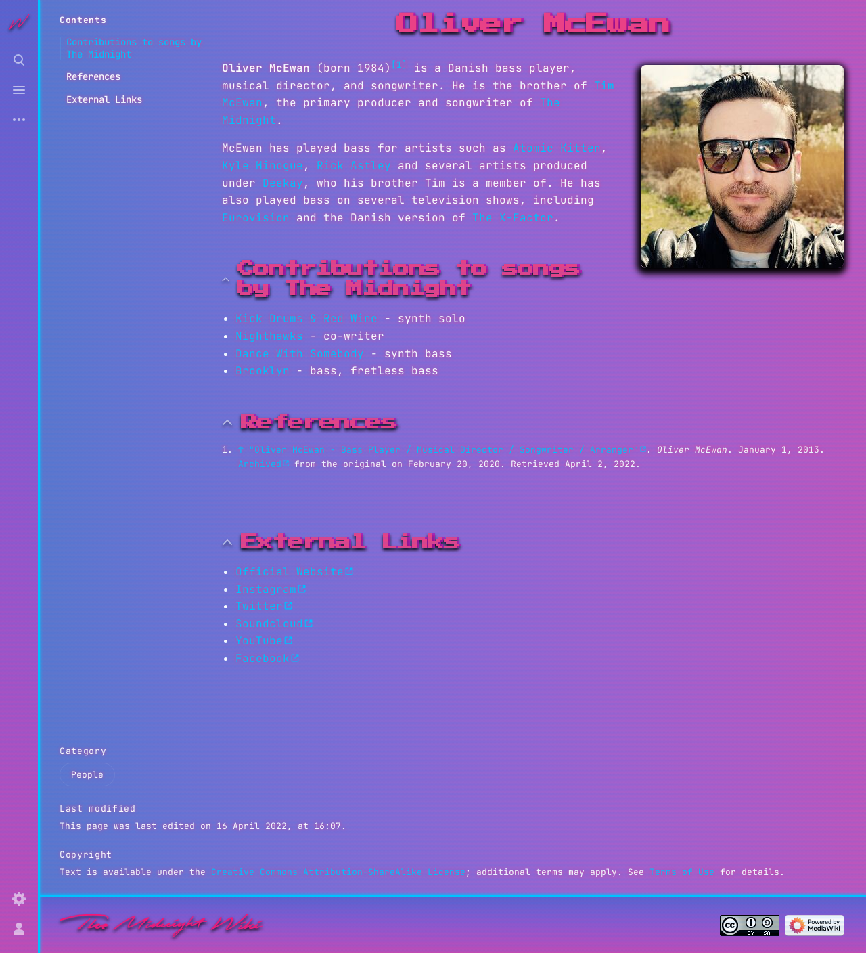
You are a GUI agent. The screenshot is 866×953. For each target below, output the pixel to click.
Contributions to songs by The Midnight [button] (408, 279)
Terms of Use (682, 872)
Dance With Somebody (299, 354)
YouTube (259, 641)
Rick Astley (354, 165)
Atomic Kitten (557, 148)
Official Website (289, 571)
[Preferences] (18, 898)
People (87, 774)
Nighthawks (269, 336)
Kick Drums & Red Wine (306, 318)
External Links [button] (350, 542)
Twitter (259, 606)
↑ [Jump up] (241, 450)
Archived (259, 464)
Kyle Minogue (262, 165)
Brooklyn (262, 370)
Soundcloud (269, 624)
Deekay (283, 183)
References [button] (318, 422)
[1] (399, 64)
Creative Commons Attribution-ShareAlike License (338, 872)
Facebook (262, 658)
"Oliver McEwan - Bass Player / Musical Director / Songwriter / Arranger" (444, 450)
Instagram (265, 589)
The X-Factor (512, 217)
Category (83, 751)
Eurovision (256, 217)
